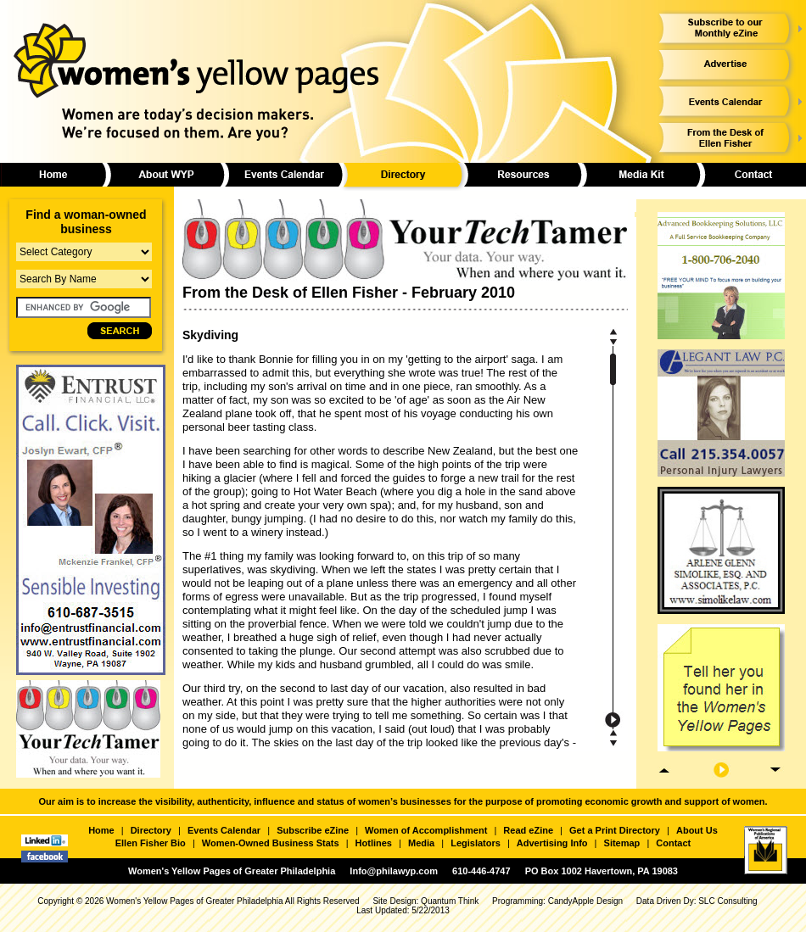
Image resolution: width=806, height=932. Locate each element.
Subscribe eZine (313, 830)
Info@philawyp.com (394, 871)
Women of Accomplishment (426, 830)
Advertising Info (552, 843)
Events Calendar (224, 830)
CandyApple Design (585, 901)
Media (421, 843)
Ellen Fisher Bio (150, 843)
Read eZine (528, 830)
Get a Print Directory (614, 830)
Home (101, 830)
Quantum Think (450, 901)
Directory (151, 830)
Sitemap (622, 843)
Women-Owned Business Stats (270, 843)
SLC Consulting (727, 901)
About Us (697, 830)
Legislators (476, 843)
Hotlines (373, 843)
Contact (673, 843)
